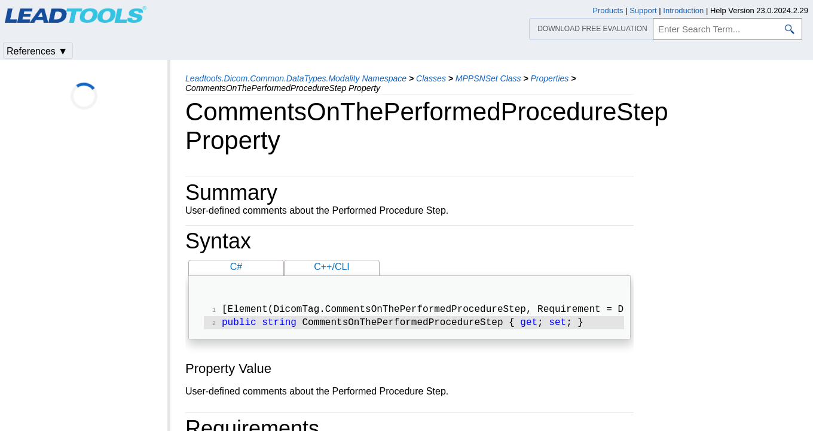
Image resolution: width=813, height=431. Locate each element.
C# (236, 267)
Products (607, 10)
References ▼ (37, 51)
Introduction (683, 10)
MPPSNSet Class (488, 78)
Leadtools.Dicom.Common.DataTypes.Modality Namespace (295, 78)
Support (643, 10)
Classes (431, 78)
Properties (550, 78)
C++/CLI (332, 267)
